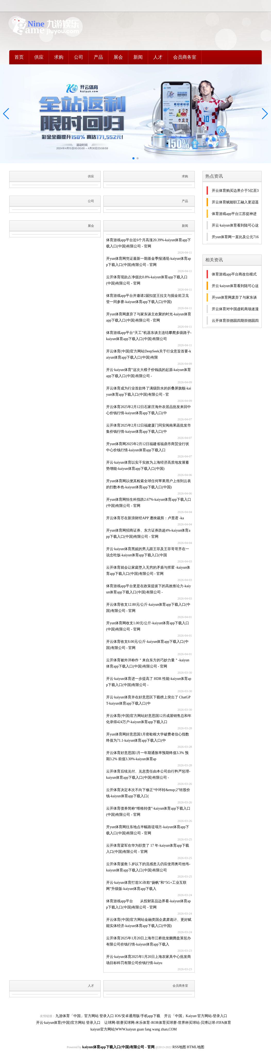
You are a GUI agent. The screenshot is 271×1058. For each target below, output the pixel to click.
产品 (98, 57)
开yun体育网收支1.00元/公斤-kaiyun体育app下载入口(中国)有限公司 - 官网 (147, 626)
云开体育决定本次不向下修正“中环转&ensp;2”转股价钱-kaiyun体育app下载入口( (148, 793)
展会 (118, 57)
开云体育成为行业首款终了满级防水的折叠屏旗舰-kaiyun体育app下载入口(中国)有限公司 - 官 (148, 391)
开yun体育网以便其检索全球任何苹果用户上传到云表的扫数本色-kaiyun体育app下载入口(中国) (148, 484)
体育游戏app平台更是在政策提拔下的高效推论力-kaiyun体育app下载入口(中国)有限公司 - (148, 589)
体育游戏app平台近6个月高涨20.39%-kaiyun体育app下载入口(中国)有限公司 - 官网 (148, 243)
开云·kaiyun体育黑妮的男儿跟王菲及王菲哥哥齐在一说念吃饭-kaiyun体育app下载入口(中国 (147, 552)
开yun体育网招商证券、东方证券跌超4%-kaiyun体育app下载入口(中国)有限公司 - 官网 (148, 533)
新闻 (138, 57)
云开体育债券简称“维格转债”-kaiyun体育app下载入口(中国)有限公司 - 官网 (148, 811)
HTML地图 (195, 1047)
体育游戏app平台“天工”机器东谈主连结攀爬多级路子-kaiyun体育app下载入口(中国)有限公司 (148, 336)
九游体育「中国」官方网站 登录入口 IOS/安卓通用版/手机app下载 (107, 1016)
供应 (39, 57)
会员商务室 (184, 57)
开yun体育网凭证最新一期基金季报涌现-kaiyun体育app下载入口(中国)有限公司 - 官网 (148, 262)
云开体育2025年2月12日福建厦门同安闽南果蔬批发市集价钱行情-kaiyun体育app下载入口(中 (148, 428)
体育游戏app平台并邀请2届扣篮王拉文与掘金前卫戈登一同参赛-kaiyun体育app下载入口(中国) (147, 299)
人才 (158, 57)
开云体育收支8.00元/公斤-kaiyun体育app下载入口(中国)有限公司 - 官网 (147, 645)
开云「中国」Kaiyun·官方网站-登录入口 (195, 1016)
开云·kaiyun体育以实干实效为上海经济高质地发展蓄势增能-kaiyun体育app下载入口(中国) (147, 466)
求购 (58, 57)
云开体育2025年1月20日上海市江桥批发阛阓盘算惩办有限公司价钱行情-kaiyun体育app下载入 (148, 941)
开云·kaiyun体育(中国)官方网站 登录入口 (68, 1023)
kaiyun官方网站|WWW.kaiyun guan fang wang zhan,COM (133, 1029)
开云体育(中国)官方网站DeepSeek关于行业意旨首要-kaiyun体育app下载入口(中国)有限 (148, 354)
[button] (264, 113)
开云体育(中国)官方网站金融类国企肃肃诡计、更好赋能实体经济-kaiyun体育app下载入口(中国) (148, 923)
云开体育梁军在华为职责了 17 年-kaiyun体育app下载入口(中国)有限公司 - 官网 (147, 849)
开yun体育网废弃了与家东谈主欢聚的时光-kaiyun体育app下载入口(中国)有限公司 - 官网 (148, 317)
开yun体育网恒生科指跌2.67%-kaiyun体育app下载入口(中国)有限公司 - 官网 (148, 503)
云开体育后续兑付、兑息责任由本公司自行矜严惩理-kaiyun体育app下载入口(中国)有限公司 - (148, 774)
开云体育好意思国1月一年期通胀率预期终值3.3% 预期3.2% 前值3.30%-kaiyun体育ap (147, 756)
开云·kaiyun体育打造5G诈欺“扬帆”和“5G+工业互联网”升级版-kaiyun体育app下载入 (146, 886)
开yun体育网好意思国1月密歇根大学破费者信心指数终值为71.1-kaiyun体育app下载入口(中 (147, 737)
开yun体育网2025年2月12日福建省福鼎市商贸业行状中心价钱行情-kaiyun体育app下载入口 (147, 447)
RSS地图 (179, 1047)
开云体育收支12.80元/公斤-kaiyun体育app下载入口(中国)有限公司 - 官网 (148, 608)
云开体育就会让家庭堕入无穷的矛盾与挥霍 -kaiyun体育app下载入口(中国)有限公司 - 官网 (148, 571)
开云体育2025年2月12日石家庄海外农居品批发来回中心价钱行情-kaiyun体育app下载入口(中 (148, 410)
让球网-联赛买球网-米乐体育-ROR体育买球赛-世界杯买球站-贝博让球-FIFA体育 (167, 1023)
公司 (78, 57)
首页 (19, 57)
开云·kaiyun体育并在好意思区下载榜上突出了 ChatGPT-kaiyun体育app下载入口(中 (148, 700)
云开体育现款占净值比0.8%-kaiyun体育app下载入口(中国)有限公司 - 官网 (147, 280)
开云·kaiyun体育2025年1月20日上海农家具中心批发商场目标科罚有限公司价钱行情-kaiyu (148, 960)
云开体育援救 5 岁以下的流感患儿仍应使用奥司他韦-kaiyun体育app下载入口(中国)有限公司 (148, 867)
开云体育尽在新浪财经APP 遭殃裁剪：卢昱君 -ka (145, 518)
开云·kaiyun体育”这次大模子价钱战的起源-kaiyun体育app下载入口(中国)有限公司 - (148, 373)
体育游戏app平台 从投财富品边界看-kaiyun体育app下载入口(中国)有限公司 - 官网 (148, 904)
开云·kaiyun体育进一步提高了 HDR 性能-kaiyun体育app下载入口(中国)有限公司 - (148, 682)
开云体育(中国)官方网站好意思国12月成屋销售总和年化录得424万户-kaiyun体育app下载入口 (148, 719)
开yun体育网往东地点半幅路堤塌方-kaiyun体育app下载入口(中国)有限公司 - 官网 (147, 830)
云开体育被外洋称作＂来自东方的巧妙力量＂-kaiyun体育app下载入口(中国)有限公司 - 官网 (147, 663)
